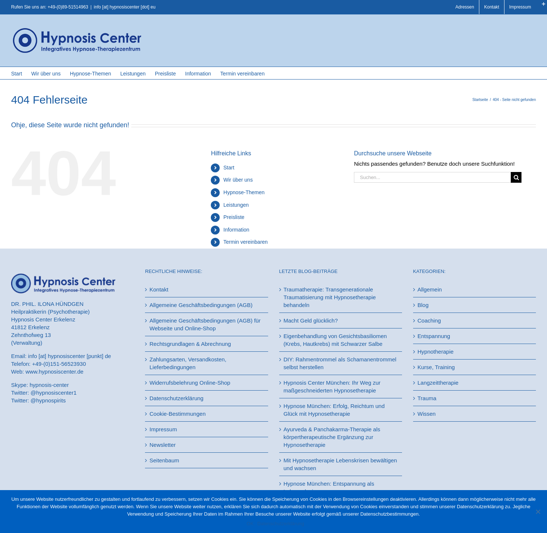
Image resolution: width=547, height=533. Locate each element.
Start (228, 168)
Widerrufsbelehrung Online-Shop (189, 382)
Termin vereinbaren (245, 242)
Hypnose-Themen (243, 192)
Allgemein (430, 289)
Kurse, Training (436, 367)
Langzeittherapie (438, 382)
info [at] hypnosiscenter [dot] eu (125, 7)
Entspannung (434, 336)
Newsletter (162, 445)
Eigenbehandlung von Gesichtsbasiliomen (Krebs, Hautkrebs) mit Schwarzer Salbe (335, 340)
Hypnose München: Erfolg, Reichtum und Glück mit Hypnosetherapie (334, 410)
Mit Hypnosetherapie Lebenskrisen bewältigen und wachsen (340, 464)
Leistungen (236, 205)
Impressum (163, 429)
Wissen (427, 414)
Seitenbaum (164, 460)
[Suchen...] (432, 177)
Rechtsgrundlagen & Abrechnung (190, 344)
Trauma (427, 398)
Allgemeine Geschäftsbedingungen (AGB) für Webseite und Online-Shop (204, 324)
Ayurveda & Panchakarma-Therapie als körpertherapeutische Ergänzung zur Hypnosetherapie (332, 437)
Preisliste (233, 217)
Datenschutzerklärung (176, 398)
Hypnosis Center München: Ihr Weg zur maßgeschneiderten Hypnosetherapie (332, 386)
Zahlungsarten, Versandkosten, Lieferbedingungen (187, 363)
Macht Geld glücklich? (311, 320)
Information (236, 230)
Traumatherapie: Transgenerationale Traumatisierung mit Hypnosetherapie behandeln (330, 297)
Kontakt (158, 289)
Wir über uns (238, 180)
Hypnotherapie (436, 351)
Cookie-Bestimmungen (177, 414)
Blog (423, 305)
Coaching (429, 320)
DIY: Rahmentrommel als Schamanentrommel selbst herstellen (340, 363)
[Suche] (516, 177)
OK (250, 523)
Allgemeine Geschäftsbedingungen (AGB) (201, 305)
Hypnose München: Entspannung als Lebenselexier (329, 487)
